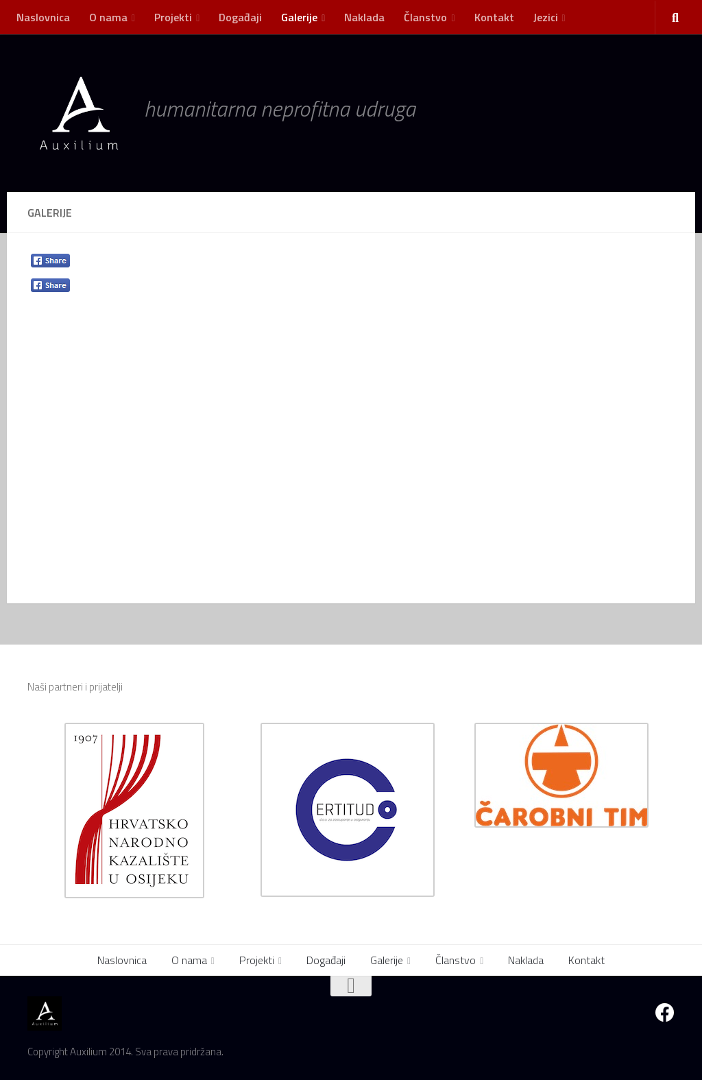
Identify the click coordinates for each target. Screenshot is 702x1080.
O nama (108, 17)
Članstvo (425, 17)
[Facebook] (665, 1012)
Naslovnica (43, 17)
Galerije (299, 17)
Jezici (545, 17)
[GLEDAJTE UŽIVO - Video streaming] (640, 1013)
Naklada (364, 17)
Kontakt (494, 17)
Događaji (240, 17)
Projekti (173, 17)
